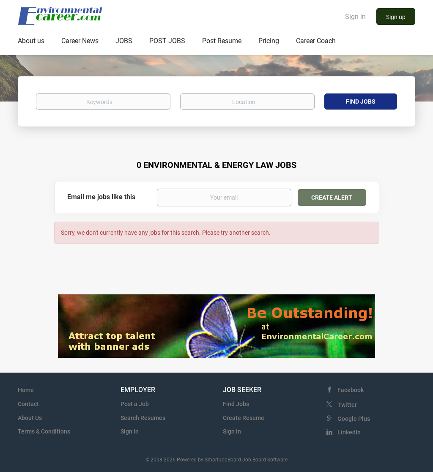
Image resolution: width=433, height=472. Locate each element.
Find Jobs (360, 101)
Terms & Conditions (44, 431)
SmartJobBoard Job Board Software (246, 460)
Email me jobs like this (101, 197)
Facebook (350, 390)
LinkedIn (349, 432)
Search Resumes (143, 417)
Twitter (347, 404)
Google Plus (353, 418)
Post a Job (135, 404)
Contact (28, 404)
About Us (30, 417)
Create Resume (243, 417)
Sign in (355, 17)
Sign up (396, 17)
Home (26, 390)
